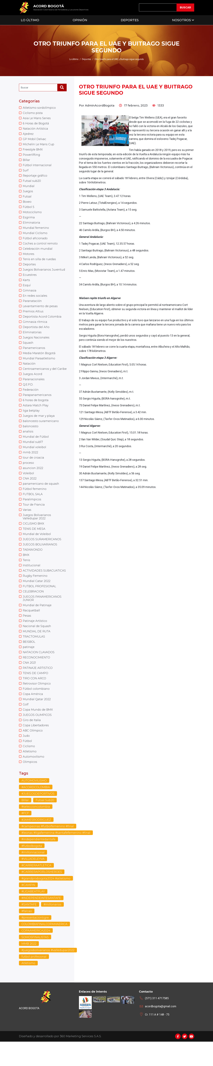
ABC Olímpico (33, 753)
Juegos (28, 194)
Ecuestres (30, 280)
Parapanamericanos (37, 407)
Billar (26, 161)
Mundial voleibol (34, 461)
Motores (28, 258)
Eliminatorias (32, 339)
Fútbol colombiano (36, 710)
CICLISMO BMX (33, 539)
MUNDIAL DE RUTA (36, 651)
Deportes (130, 20)
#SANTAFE (29, 928)
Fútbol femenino (35, 504)
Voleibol (28, 488)
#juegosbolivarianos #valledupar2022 (48, 974)
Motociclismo (32, 215)
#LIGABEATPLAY (33, 915)
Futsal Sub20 (45, 824)
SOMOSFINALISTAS (35, 961)
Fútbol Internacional (37, 167)
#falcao (26, 935)
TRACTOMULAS (34, 656)
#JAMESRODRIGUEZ (36, 843)
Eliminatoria (31, 226)
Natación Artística (35, 129)
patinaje (29, 667)
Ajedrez (28, 134)
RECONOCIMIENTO (36, 677)
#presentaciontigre (35, 942)
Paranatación (32, 307)
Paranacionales (34, 391)
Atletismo (29, 774)
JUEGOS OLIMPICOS (37, 737)
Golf (25, 726)
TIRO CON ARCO (34, 699)
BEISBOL (29, 661)
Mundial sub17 (33, 455)
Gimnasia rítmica (35, 328)
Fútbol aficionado (35, 242)
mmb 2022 (30, 466)
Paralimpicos (32, 514)
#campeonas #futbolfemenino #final (47, 850)
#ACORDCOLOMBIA (35, 811)
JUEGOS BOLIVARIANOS (40, 561)
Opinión (80, 20)
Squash (28, 350)
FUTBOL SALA (33, 509)
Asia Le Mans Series (37, 118)
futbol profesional (34, 981)
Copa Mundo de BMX (38, 731)
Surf (25, 172)
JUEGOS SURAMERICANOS (42, 556)
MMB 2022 (28, 968)
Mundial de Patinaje (37, 624)
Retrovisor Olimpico (37, 704)
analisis (28, 445)
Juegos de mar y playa (39, 428)
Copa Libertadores (36, 747)
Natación (29, 371)
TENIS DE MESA (34, 545)
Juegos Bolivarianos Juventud (44, 274)
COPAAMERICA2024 (35, 955)
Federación (31, 401)
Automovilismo (33, 780)
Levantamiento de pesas (40, 312)
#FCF (25, 837)
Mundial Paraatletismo (39, 366)
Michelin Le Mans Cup (39, 145)
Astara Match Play (36, 418)
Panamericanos (34, 355)
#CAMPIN (28, 909)
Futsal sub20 (32, 183)
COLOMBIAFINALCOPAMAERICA (44, 948)
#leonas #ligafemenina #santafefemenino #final (56, 856)
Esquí (27, 290)
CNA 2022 (29, 493)
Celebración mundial (38, 253)
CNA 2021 (29, 683)
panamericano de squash (41, 498)
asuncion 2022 (33, 482)
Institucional (32, 583)
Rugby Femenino (35, 593)
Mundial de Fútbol (36, 450)
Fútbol (27, 764)
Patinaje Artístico (35, 640)
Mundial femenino (36, 231)
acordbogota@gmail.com (160, 1030)
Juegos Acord (32, 385)
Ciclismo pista (33, 113)
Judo (26, 758)
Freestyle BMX (33, 151)
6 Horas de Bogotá (36, 124)
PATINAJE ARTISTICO (38, 688)
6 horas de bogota (36, 412)
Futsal (27, 199)
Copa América (33, 715)
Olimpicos (30, 785)
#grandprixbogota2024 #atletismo (46, 902)
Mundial (29, 188)
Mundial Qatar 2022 (37, 720)
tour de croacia (33, 471)
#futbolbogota (31, 869)
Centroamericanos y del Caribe (40, 378)
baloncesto (31, 439)
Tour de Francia (34, 520)
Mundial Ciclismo (35, 237)
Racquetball (31, 629)
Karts (26, 285)
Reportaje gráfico (35, 177)
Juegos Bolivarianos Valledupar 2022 (37, 532)
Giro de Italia (32, 742)
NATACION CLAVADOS (38, 672)
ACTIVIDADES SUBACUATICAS (44, 588)
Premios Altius (33, 317)
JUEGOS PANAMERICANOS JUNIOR (42, 616)
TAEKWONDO (33, 566)
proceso (28, 477)
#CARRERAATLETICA (36, 889)
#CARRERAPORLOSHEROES (41, 896)
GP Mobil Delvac (34, 140)
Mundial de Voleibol (37, 550)
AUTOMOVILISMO (34, 804)
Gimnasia (29, 296)
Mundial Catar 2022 (37, 599)
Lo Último (30, 20)
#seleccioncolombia (35, 830)
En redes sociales (35, 301)
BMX (26, 572)
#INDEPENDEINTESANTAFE (41, 922)
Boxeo (27, 204)
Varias (27, 525)
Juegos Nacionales (36, 344)
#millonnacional (33, 876)
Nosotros (181, 20)
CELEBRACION (33, 609)
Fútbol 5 (28, 210)
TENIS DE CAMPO (35, 694)
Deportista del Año (36, 333)
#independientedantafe (38, 863)
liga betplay (31, 423)
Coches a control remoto (40, 247)
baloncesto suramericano (41, 434)
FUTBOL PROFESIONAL (39, 604)
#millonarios (52, 928)
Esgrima (29, 220)
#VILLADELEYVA (33, 883)
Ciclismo (29, 769)
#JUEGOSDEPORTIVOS (37, 817)
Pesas (27, 634)
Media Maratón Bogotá (39, 360)
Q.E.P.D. (28, 396)
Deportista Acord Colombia (42, 323)
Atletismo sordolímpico (39, 107)
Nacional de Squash (37, 645)
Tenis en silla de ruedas (39, 264)
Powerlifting (31, 156)
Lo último (73, 59)
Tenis (26, 577)
